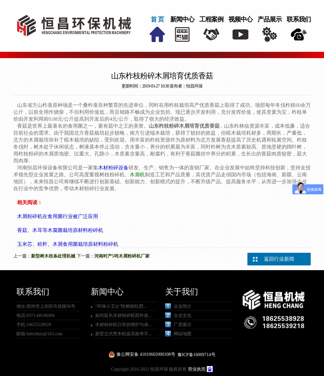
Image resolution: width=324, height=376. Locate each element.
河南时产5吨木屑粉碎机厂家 (122, 256)
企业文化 (178, 315)
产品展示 (270, 19)
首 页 (157, 19)
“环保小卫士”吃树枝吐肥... (121, 306)
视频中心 (240, 19)
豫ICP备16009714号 (196, 354)
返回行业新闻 (279, 259)
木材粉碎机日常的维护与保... (123, 324)
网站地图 (178, 334)
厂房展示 (178, 324)
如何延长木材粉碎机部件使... (123, 315)
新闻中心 (182, 19)
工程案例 (211, 19)
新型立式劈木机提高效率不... (123, 333)
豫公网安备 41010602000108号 (145, 354)
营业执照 (197, 369)
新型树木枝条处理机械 (53, 256)
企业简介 (178, 306)
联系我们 (299, 19)
